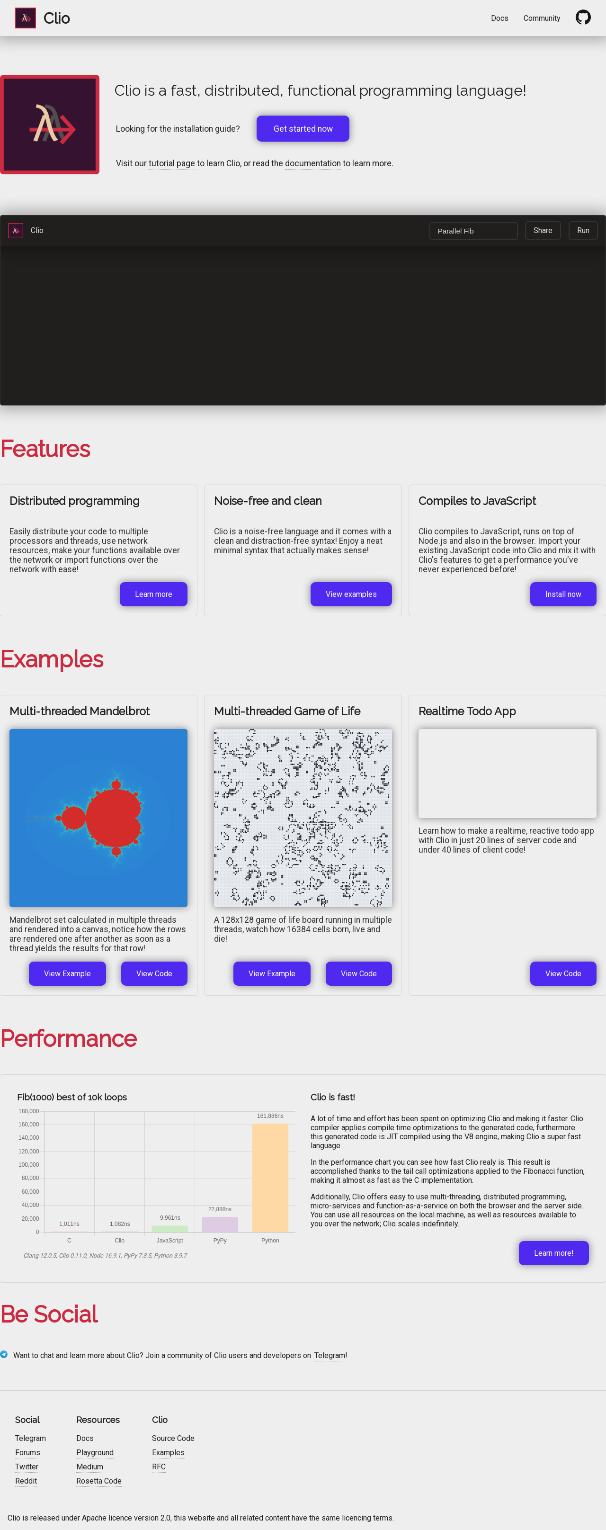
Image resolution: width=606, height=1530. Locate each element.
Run (583, 230)
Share (543, 230)
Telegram (329, 1355)
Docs (499, 18)
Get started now (303, 129)
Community (542, 18)
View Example (67, 973)
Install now (563, 594)
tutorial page (172, 163)
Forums (27, 1452)
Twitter (26, 1466)
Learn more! (554, 1253)
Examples (168, 1452)
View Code (154, 973)
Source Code (173, 1438)
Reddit (26, 1480)
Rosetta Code (99, 1480)
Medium (89, 1466)
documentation (313, 163)
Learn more (153, 594)
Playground (95, 1452)
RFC (159, 1466)
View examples (351, 594)
